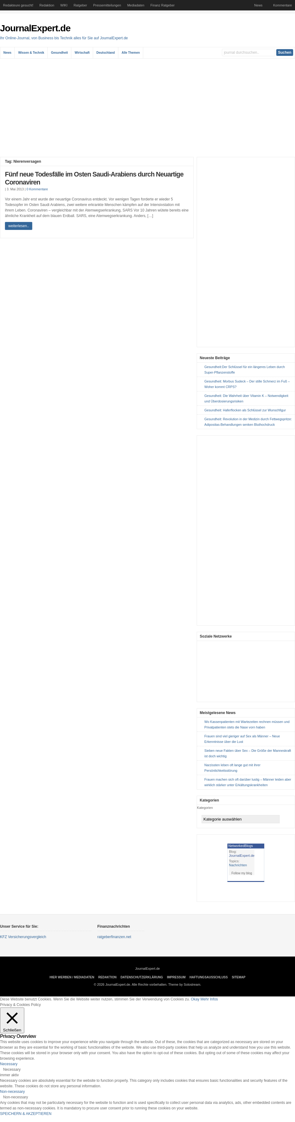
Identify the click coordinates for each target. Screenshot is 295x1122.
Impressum (176, 977)
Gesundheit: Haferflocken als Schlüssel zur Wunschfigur (245, 410)
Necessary (12, 1069)
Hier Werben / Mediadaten (71, 977)
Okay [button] (195, 999)
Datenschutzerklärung (141, 977)
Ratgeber (80, 5)
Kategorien (205, 807)
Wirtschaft (82, 52)
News (258, 5)
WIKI (63, 5)
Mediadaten (135, 5)
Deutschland (105, 52)
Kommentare (282, 5)
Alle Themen (131, 52)
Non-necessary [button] (12, 1091)
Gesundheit (59, 52)
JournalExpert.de (35, 28)
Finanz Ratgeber (163, 5)
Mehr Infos (209, 999)
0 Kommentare (37, 189)
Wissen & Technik (31, 52)
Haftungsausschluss (209, 977)
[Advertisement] (147, 108)
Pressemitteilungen (107, 5)
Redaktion (46, 5)
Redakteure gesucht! (18, 5)
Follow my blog (241, 873)
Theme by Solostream (184, 984)
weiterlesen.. (18, 226)
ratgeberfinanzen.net (114, 937)
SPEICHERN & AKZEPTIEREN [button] (25, 1114)
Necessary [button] (9, 1064)
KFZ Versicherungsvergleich (23, 937)
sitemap (238, 977)
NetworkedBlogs (240, 846)
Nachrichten (238, 865)
